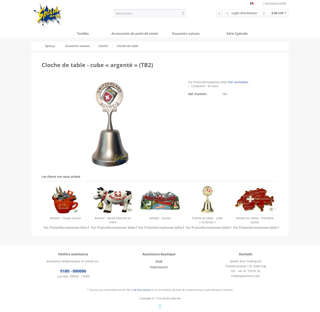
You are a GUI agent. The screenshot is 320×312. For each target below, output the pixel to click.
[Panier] (275, 13)
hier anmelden (238, 82)
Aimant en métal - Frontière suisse (255, 220)
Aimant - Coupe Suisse (65, 218)
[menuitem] (150, 13)
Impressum (159, 267)
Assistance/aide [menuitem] (275, 3)
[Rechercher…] (150, 13)
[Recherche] (183, 13)
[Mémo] (219, 13)
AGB (159, 261)
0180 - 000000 (73, 271)
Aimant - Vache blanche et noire (113, 220)
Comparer (196, 86)
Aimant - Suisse (160, 218)
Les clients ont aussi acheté (61, 176)
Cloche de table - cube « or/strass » (207, 220)
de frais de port (142, 290)
